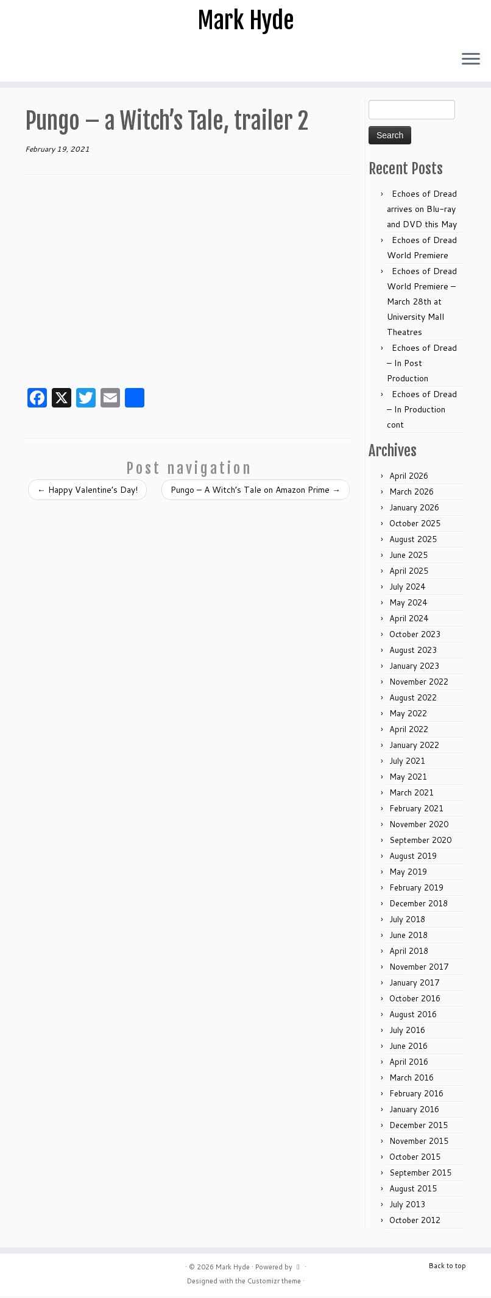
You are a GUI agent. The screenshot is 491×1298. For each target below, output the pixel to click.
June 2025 (408, 556)
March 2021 (411, 794)
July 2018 (407, 920)
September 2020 (420, 841)
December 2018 (418, 905)
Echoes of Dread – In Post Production (422, 365)
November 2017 (418, 968)
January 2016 (414, 1111)
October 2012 (414, 1221)
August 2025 (413, 540)
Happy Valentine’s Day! (87, 491)
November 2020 (418, 825)
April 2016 (408, 1063)
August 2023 (413, 651)
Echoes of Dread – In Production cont (422, 411)
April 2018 (408, 952)
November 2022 (418, 683)
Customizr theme (274, 1283)
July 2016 (407, 1031)
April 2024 (408, 620)
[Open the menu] (471, 61)
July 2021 (407, 762)
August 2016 (413, 1016)
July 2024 (407, 588)
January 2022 (414, 746)
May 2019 (408, 873)
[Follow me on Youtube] (26, 62)
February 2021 (416, 810)
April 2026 (408, 477)
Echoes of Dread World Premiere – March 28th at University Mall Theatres (422, 303)
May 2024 (408, 604)
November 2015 (418, 1142)
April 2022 (408, 730)
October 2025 (414, 525)
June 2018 (408, 936)
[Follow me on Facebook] (18, 62)
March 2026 (411, 493)
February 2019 (416, 889)
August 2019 (413, 857)
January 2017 (414, 984)
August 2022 (413, 699)
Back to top (447, 1267)
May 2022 (408, 715)
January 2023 (414, 667)
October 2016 (414, 1000)
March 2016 (411, 1079)
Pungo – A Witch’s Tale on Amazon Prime (256, 491)
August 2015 (413, 1190)
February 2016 (416, 1095)
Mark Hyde (245, 21)
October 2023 (414, 635)
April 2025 (408, 572)
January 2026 (414, 509)
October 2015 (414, 1158)
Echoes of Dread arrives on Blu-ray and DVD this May (422, 210)
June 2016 (408, 1047)
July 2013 (407, 1206)
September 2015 (420, 1174)
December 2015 (418, 1126)
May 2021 (408, 778)
